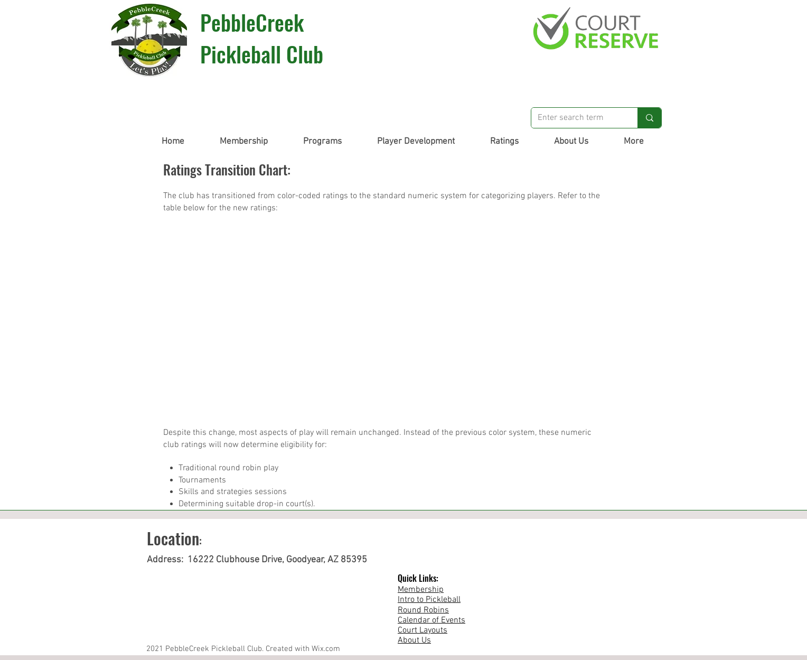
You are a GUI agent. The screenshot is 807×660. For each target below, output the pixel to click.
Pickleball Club (261, 54)
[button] (243, 141)
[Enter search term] (576, 118)
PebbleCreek (252, 22)
